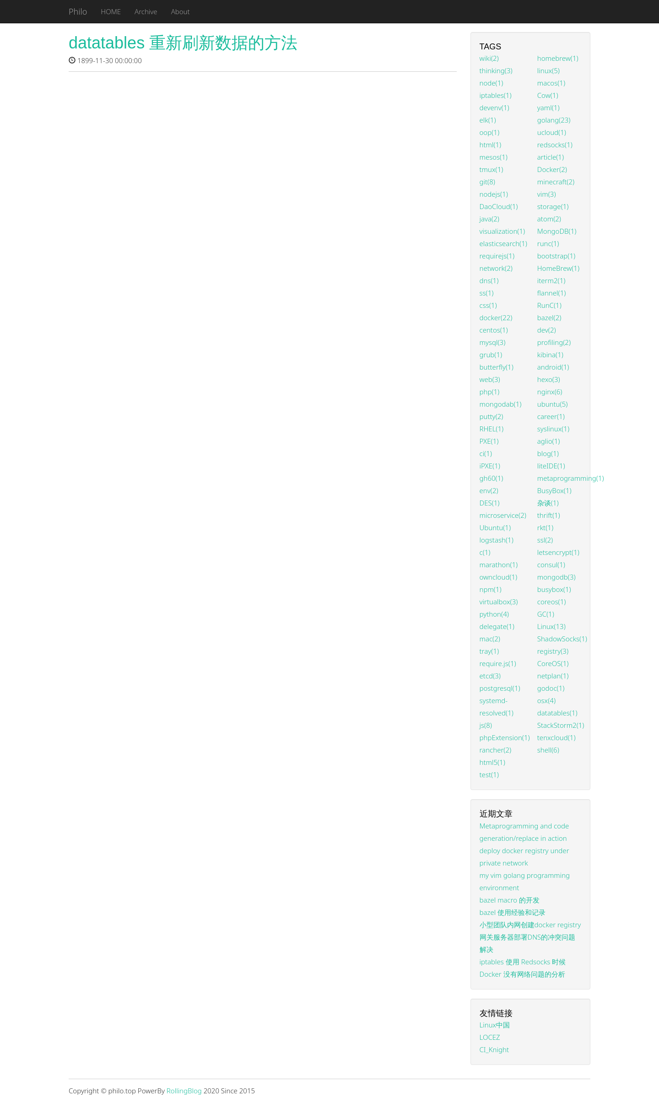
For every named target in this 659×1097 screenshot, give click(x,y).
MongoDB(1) (557, 231)
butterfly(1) (496, 366)
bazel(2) (549, 317)
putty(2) (491, 416)
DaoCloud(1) (499, 206)
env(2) (489, 490)
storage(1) (553, 206)
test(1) (489, 774)
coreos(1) (551, 601)
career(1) (551, 416)
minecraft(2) (555, 181)
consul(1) (551, 564)
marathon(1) (499, 564)
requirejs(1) (497, 255)
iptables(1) (496, 95)
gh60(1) (491, 478)
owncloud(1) (499, 576)
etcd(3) (490, 675)
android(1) (553, 366)
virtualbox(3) (499, 601)
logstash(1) (496, 539)
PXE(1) (489, 441)
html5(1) (492, 762)
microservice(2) (503, 515)
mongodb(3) (556, 576)
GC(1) (545, 613)
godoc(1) (551, 688)
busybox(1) (554, 589)
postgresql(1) (500, 688)
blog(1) (548, 453)
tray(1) (489, 651)
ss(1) (487, 292)
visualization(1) (502, 231)
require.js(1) (498, 663)
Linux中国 (495, 1024)
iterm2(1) (551, 280)
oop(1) (490, 132)
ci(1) (486, 453)
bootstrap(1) (556, 255)
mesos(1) (494, 156)
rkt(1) (545, 527)
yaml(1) (548, 107)
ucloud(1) (551, 132)
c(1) (485, 552)
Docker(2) (552, 169)
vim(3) (546, 194)
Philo (78, 11)
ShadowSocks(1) (562, 638)
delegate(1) (497, 626)
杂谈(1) (548, 502)
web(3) (490, 379)
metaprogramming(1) (570, 478)
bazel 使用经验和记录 (513, 912)
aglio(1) (548, 441)
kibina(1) (550, 354)
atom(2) (549, 218)
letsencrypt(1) (558, 552)
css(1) (488, 305)
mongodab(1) (501, 404)
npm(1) (491, 589)
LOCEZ (490, 1037)
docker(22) (496, 317)
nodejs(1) (494, 194)
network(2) (496, 268)
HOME (111, 11)
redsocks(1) (555, 144)
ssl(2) (545, 539)
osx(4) (546, 700)
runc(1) (548, 243)
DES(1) (490, 502)
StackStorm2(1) (560, 725)
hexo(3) (548, 379)
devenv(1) (494, 107)
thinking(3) (496, 70)
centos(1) (494, 329)
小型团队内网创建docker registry (530, 924)
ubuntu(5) (552, 404)
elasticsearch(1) (503, 243)
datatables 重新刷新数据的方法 (183, 42)
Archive (146, 11)
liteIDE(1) (551, 465)
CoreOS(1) (553, 663)
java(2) (489, 218)
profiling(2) (554, 342)
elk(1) (488, 119)
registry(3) (552, 651)
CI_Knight (494, 1049)
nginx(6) (549, 391)
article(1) (550, 156)
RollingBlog (184, 1090)
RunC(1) (549, 305)
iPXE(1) (490, 465)
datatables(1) (557, 712)
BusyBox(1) (554, 490)
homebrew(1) (557, 58)
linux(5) (548, 70)
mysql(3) (493, 342)
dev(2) (546, 329)
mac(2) (490, 638)
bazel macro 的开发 (510, 899)
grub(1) (491, 354)
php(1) (490, 391)
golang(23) (554, 119)
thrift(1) (548, 515)
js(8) (486, 725)
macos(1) (551, 82)
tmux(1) (491, 169)
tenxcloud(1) (556, 737)
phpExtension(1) (505, 737)
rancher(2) (496, 749)
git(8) (487, 181)
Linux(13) (551, 626)
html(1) (491, 144)
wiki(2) (489, 58)
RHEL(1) (492, 428)
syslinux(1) (553, 428)
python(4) (494, 613)
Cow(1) (547, 95)
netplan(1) (553, 675)
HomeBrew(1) (558, 268)
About (180, 11)
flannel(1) (551, 292)
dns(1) (489, 280)
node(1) (491, 82)
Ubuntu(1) (495, 527)
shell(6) (548, 749)
